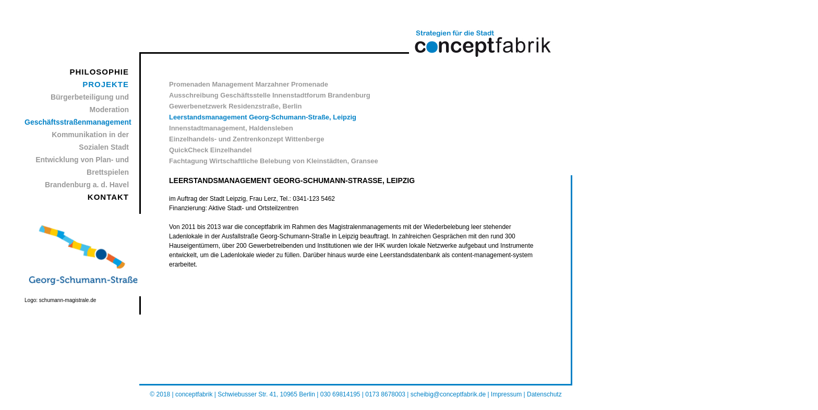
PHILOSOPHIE (99, 71)
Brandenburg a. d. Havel (87, 184)
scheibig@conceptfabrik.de (449, 394)
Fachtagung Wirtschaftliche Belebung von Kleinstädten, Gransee (273, 161)
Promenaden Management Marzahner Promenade (248, 84)
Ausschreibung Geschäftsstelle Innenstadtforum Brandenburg (269, 95)
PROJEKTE (105, 84)
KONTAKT (108, 196)
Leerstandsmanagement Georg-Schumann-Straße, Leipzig (262, 117)
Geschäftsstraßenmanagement (78, 122)
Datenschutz (544, 394)
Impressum (506, 394)
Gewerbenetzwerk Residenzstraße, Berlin (235, 106)
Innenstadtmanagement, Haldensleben (231, 128)
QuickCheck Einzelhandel (210, 150)
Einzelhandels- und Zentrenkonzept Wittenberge (246, 139)
